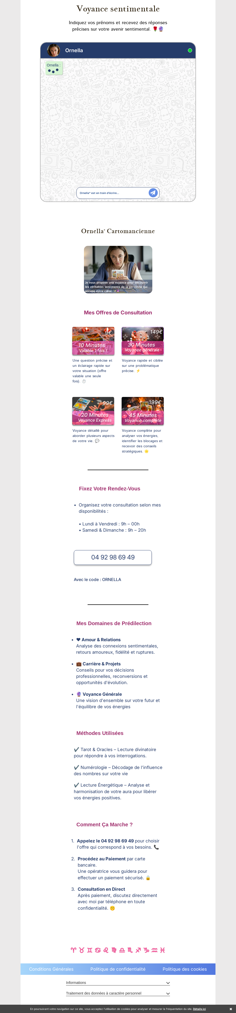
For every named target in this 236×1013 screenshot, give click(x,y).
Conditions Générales (51, 969)
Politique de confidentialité (118, 969)
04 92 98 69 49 (113, 557)
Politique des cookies (185, 969)
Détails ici (199, 1008)
